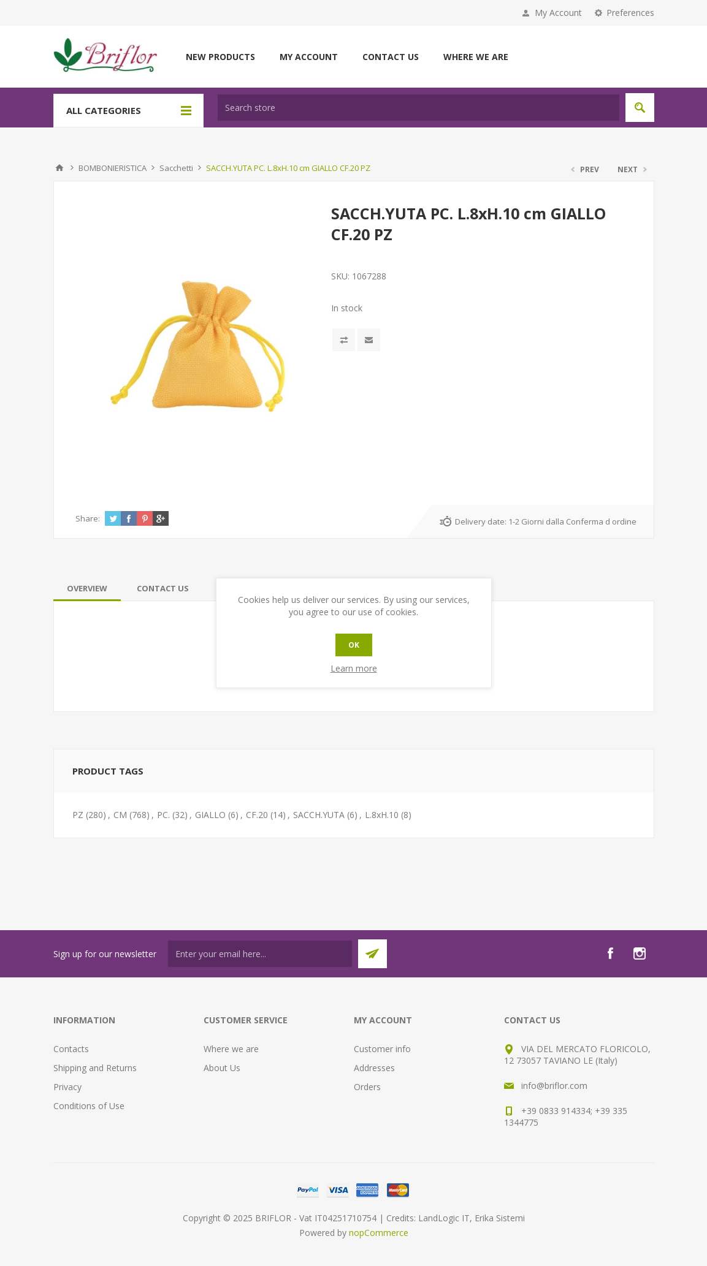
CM (120, 815)
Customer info (382, 1049)
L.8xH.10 (382, 815)
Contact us (390, 57)
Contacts (71, 1049)
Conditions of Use (88, 1106)
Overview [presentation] (87, 588)
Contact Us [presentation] (163, 588)
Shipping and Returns (95, 1068)
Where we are (475, 57)
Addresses (374, 1068)
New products (220, 57)
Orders (367, 1087)
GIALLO (210, 815)
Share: (87, 518)
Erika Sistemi (500, 1218)
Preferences (630, 12)
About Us (222, 1068)
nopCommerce (378, 1232)
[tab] (87, 588)
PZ (77, 815)
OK (353, 645)
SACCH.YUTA (319, 815)
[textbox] (418, 107)
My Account (558, 12)
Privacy (67, 1087)
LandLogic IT (444, 1218)
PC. (163, 815)
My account (309, 57)
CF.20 (257, 815)
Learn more (354, 668)
